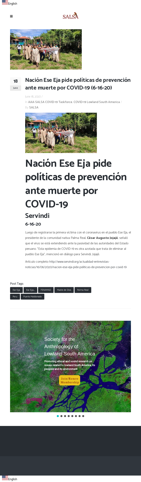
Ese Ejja (16, 290)
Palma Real (83, 290)
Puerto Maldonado (32, 297)
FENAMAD (46, 290)
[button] (70, 366)
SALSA (33, 107)
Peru (15, 297)
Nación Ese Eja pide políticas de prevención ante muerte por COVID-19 (76, 184)
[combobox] (9, 3)
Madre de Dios (64, 290)
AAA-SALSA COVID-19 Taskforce (50, 102)
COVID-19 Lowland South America (97, 102)
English (9, 3)
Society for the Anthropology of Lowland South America (69, 346)
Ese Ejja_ (30, 290)
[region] (70, 369)
